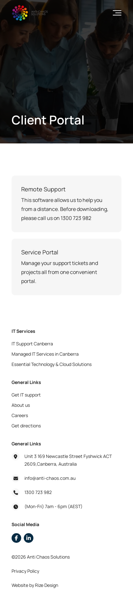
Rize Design (46, 585)
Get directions (26, 426)
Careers (20, 415)
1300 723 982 (38, 492)
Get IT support (26, 395)
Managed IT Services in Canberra (45, 354)
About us (21, 405)
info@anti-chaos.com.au (49, 478)
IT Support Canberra (32, 344)
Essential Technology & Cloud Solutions (52, 364)
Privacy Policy (25, 571)
